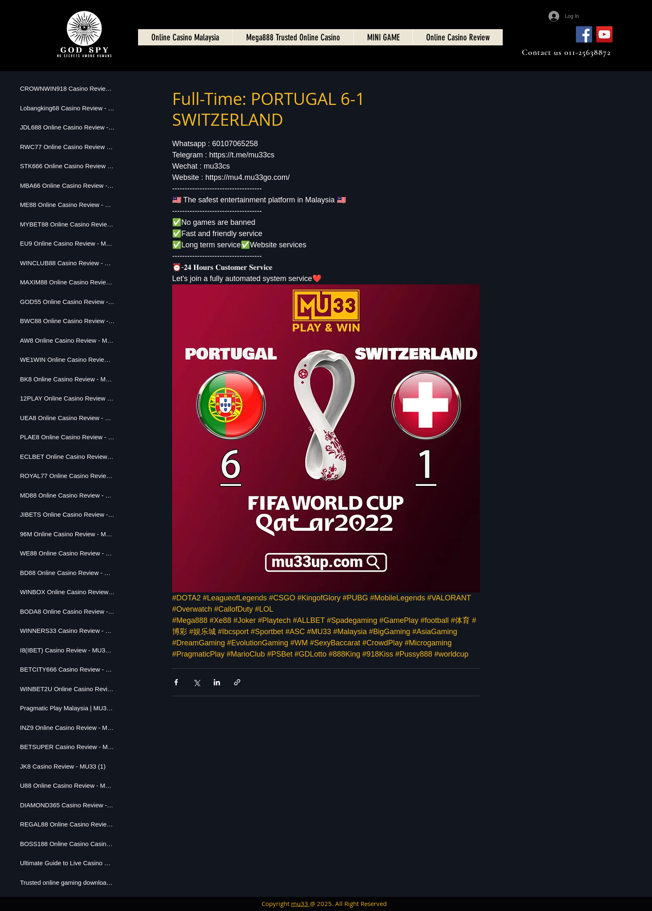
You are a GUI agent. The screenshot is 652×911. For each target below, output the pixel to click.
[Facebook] (584, 34)
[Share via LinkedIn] (217, 682)
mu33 (300, 903)
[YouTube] (604, 34)
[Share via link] (237, 682)
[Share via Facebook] (176, 682)
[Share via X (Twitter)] (196, 682)
